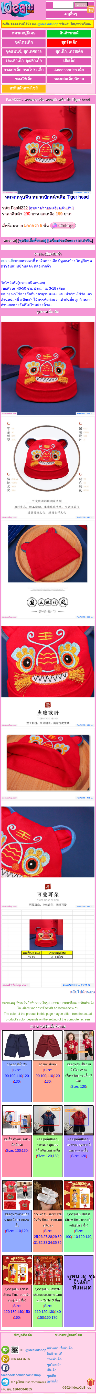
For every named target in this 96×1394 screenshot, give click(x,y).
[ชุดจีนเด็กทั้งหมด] (32, 240)
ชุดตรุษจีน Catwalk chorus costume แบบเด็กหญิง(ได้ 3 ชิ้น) (48, 1293)
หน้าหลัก (52, 1348)
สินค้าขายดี (69, 33)
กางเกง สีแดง (48, 1062)
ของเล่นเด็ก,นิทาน (69, 79)
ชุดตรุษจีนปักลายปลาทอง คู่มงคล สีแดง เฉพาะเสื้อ (79, 1143)
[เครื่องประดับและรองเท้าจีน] (70, 240)
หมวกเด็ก (8, 261)
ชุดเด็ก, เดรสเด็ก (69, 51)
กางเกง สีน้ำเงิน (17, 1062)
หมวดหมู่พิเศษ (24, 33)
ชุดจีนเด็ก (69, 42)
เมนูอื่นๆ (70, 14)
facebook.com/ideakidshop (21, 1375)
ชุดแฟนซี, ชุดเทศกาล (23, 51)
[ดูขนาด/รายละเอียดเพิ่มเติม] (51, 208)
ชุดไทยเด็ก (24, 42)
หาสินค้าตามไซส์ (23, 88)
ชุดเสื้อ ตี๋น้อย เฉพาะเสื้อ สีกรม (17, 1140)
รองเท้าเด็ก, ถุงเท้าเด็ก (23, 60)
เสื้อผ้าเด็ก (65, 1348)
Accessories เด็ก (69, 70)
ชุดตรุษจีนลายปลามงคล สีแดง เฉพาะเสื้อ (17, 1218)
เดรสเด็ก (52, 1381)
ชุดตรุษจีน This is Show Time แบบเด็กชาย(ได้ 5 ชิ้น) (17, 1293)
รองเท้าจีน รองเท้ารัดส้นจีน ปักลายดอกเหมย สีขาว (48, 1218)
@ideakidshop (47, 24)
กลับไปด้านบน (82, 992)
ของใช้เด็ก (23, 79)
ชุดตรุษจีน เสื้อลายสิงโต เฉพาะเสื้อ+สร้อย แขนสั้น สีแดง (79, 1071)
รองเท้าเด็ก (54, 1359)
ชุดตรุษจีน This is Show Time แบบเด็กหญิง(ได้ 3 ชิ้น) (79, 1218)
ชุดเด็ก (51, 1376)
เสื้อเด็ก (69, 60)
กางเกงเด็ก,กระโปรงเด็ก (23, 70)
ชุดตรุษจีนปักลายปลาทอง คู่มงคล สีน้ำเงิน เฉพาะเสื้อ (48, 1143)
